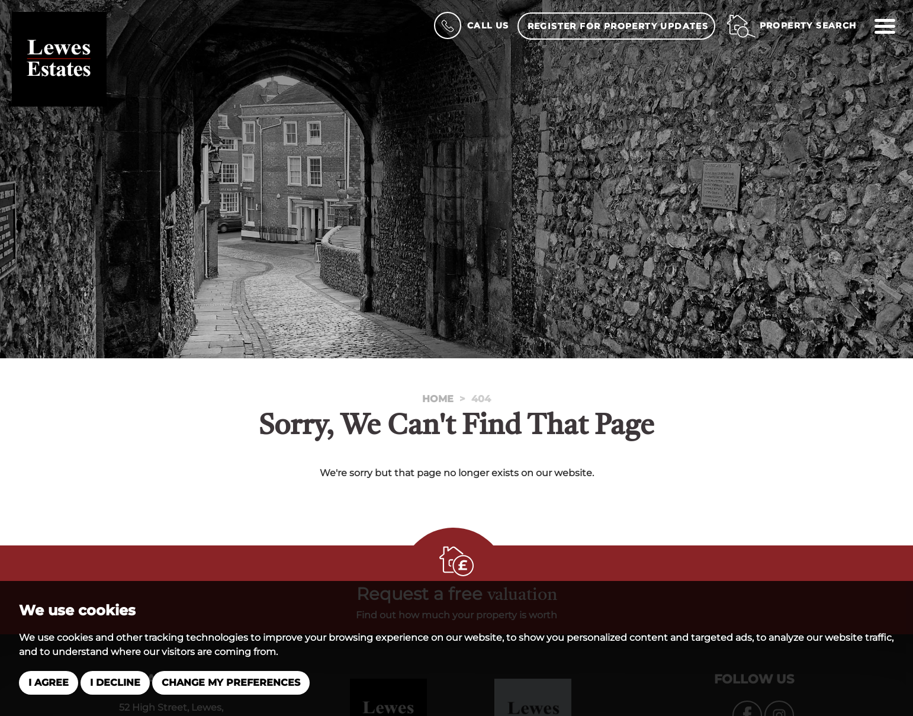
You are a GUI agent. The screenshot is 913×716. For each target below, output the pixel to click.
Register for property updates (618, 26)
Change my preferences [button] (231, 682)
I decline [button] (115, 682)
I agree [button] (48, 682)
